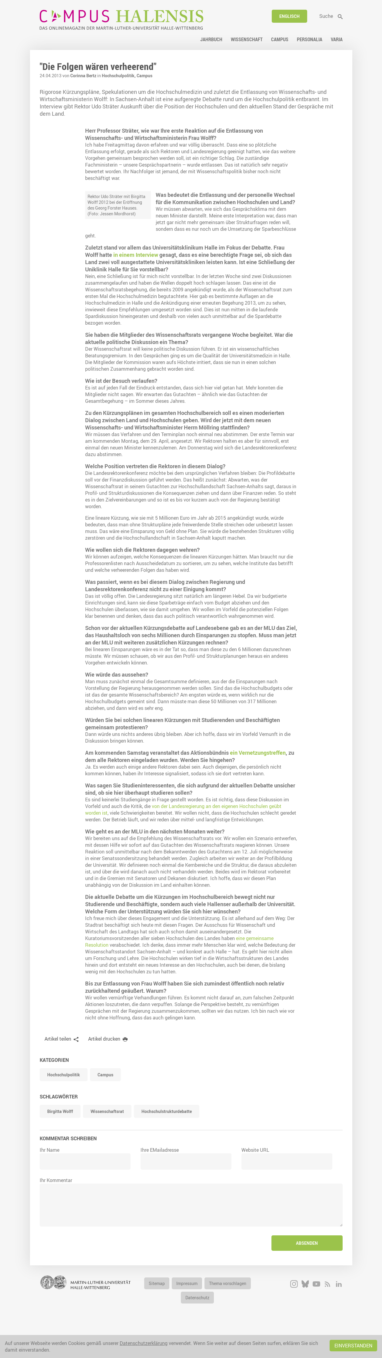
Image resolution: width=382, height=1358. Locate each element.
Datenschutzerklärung (144, 1343)
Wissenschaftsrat (107, 1139)
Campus (144, 75)
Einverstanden (353, 1345)
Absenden (307, 1271)
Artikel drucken (104, 1066)
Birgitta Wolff (60, 1139)
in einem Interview (265, 254)
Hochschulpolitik (63, 1102)
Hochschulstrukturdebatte (166, 1139)
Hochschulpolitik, (119, 75)
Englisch (289, 16)
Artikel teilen (58, 1066)
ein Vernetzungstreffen (258, 780)
